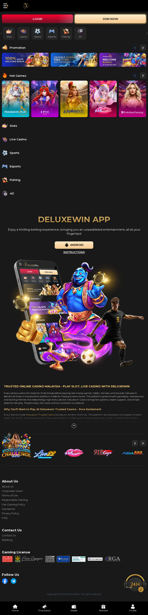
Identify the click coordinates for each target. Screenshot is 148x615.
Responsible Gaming (15, 499)
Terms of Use (10, 495)
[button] (135, 48)
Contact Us (9, 535)
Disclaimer (8, 508)
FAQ (5, 517)
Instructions (74, 252)
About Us (7, 486)
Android (74, 245)
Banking (7, 539)
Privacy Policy (10, 513)
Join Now (110, 19)
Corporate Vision (12, 490)
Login (37, 19)
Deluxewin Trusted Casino (40, 414)
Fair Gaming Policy (13, 504)
